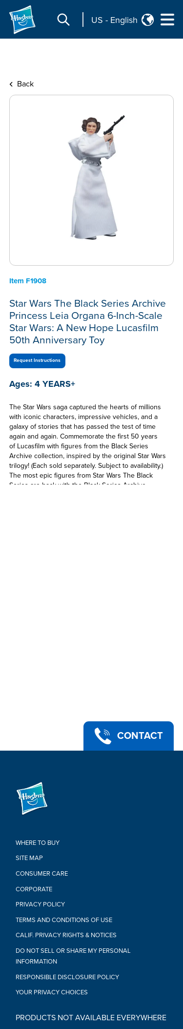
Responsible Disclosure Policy (67, 977)
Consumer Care (42, 874)
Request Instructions (37, 360)
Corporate (34, 889)
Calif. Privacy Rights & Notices (66, 935)
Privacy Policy (40, 904)
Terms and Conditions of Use (64, 920)
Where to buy (38, 843)
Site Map (29, 858)
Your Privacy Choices (52, 992)
